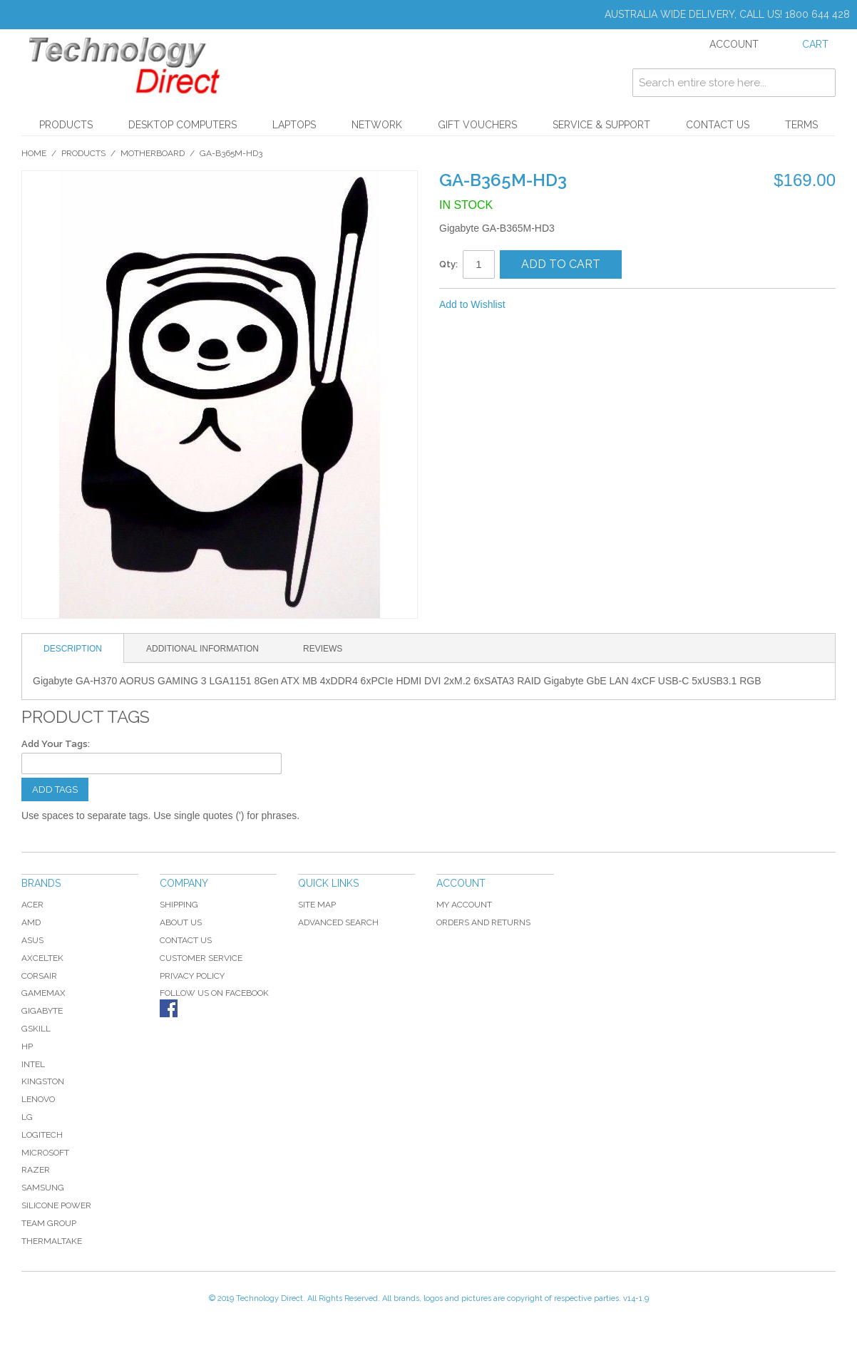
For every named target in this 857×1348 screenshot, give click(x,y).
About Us (181, 922)
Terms (801, 124)
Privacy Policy (192, 976)
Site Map (317, 905)
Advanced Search (338, 922)
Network (376, 124)
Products (66, 124)
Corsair (39, 976)
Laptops (294, 124)
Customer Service (201, 958)
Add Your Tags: (55, 744)
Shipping (179, 905)
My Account (464, 905)
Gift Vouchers (477, 124)
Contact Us (717, 124)
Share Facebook (535, 305)
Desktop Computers (182, 124)
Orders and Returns (483, 922)
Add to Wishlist (472, 304)
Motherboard (152, 153)
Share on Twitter (564, 305)
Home (33, 153)
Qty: (448, 264)
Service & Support (601, 124)
